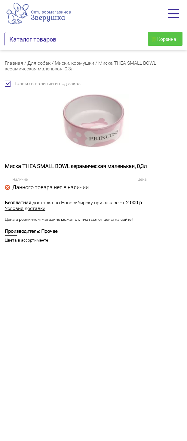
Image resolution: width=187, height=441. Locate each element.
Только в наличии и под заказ (43, 83)
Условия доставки (25, 208)
